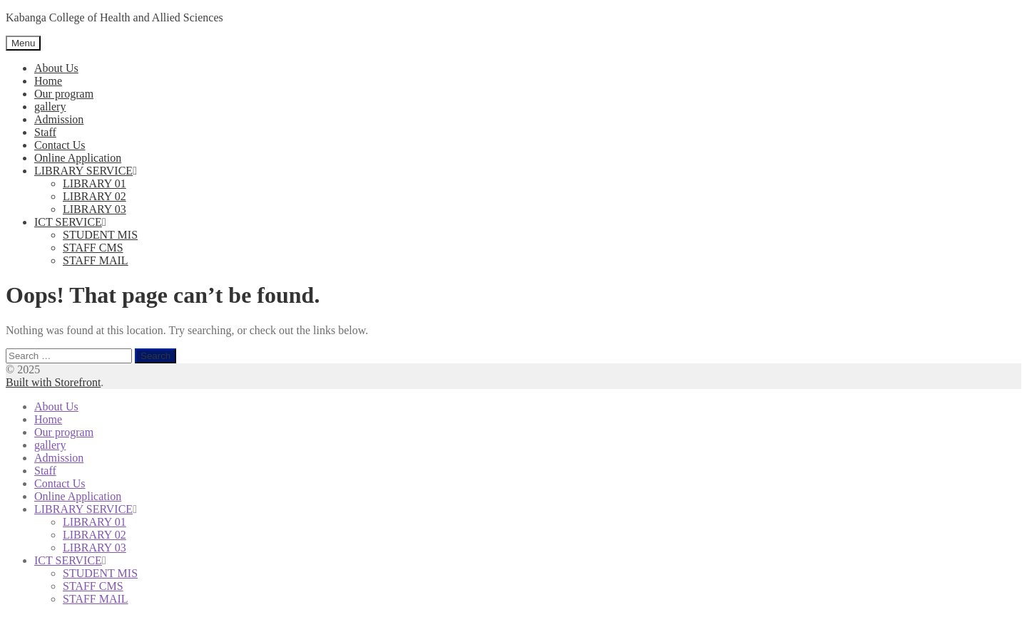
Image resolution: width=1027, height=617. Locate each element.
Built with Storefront (53, 382)
